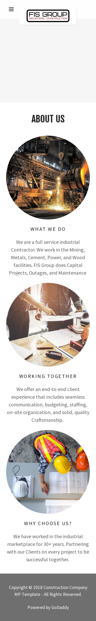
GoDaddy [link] (60, 607)
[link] (48, 9)
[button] (12, 9)
